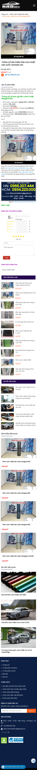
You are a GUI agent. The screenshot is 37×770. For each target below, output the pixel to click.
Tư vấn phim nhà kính (9, 668)
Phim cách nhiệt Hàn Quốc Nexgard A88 (16, 493)
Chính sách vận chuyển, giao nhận (14, 689)
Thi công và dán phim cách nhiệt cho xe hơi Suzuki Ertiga (16, 651)
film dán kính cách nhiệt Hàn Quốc (17, 168)
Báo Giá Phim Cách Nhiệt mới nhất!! (13, 595)
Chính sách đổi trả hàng (10, 692)
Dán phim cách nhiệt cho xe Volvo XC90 (15, 622)
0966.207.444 (10, 726)
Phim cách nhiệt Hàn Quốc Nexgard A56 (16, 525)
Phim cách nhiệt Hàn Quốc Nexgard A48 (16, 461)
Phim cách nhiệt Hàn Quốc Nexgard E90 (16, 16)
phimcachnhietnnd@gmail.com (14, 729)
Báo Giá (5, 674)
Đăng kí (31, 711)
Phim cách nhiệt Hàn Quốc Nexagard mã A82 (18, 556)
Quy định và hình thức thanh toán (14, 686)
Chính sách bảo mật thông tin (12, 695)
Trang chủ (5, 665)
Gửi (6, 258)
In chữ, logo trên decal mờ (24, 322)
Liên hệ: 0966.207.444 (12, 75)
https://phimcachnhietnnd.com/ (25, 202)
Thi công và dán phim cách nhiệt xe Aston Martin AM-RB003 (24, 416)
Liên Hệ (4, 677)
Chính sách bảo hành (9, 698)
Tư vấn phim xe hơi (8, 671)
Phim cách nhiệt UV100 (23, 360)
